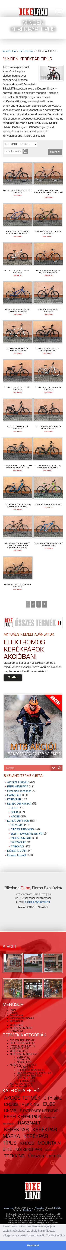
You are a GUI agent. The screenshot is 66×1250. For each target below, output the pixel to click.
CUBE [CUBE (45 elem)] (49, 1104)
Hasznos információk (22, 1018)
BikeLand (27, 1210)
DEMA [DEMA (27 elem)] (10, 1111)
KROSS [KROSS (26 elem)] (27, 1143)
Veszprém (9, 1208)
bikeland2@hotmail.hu (37, 902)
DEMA (15, 812)
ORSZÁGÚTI (18, 842)
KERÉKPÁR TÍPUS (18, 821)
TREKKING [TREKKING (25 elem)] (14, 1156)
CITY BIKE (17, 825)
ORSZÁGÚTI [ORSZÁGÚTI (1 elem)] (50, 1150)
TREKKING (17, 846)
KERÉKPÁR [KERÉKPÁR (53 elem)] (16, 1130)
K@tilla (57, 1208)
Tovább (12, 677)
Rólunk (13, 1013)
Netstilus (39, 1208)
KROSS (15, 816)
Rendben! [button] (33, 1245)
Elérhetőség (16, 1021)
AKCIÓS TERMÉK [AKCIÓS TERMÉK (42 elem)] (22, 1098)
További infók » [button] (55, 1235)
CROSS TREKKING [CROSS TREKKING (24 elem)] (21, 1105)
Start (13, 1010)
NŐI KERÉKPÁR (16, 851)
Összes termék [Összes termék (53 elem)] (45, 1156)
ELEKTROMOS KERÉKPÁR (27, 833)
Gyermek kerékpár (19, 791)
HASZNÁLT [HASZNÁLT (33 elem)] (29, 1123)
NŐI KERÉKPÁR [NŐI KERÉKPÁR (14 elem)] (28, 1150)
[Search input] (28, 768)
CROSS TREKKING (22, 829)
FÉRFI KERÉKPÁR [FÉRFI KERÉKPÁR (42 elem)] (22, 1117)
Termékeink (16, 1015)
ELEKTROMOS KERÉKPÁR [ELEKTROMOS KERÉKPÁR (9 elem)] (39, 1111)
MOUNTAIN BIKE (21, 838)
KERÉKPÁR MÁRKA (19, 803)
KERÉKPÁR (14, 799)
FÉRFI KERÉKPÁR (17, 786)
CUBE (14, 808)
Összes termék (17, 855)
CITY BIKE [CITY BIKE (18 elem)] (53, 1099)
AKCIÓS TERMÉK (18, 782)
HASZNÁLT (14, 795)
